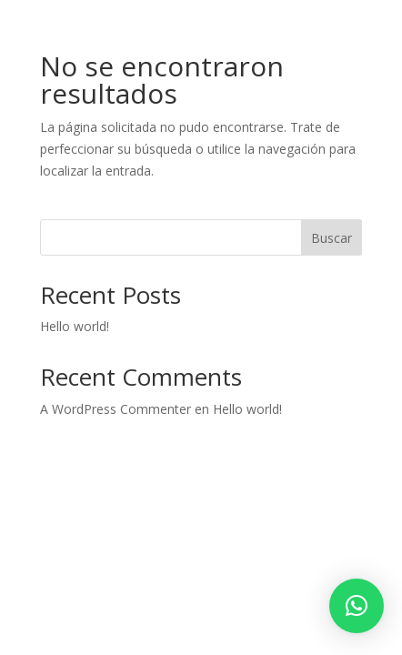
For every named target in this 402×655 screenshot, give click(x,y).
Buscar (331, 238)
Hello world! (74, 326)
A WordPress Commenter (115, 409)
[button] (356, 606)
